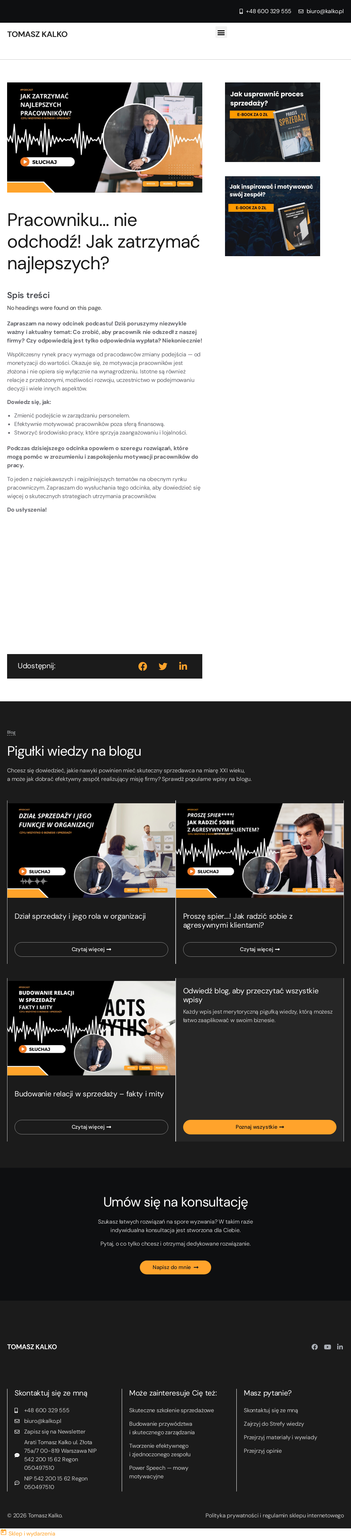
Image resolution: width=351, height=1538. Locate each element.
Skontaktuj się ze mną (271, 1410)
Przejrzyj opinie (263, 1451)
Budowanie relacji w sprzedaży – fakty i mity (89, 1094)
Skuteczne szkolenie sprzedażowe (171, 1410)
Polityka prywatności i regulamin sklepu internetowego (274, 1515)
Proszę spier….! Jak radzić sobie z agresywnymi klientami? (238, 920)
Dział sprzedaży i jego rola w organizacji (80, 916)
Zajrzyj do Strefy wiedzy (274, 1424)
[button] (221, 32)
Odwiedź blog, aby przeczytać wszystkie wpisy (251, 995)
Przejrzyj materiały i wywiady (280, 1437)
